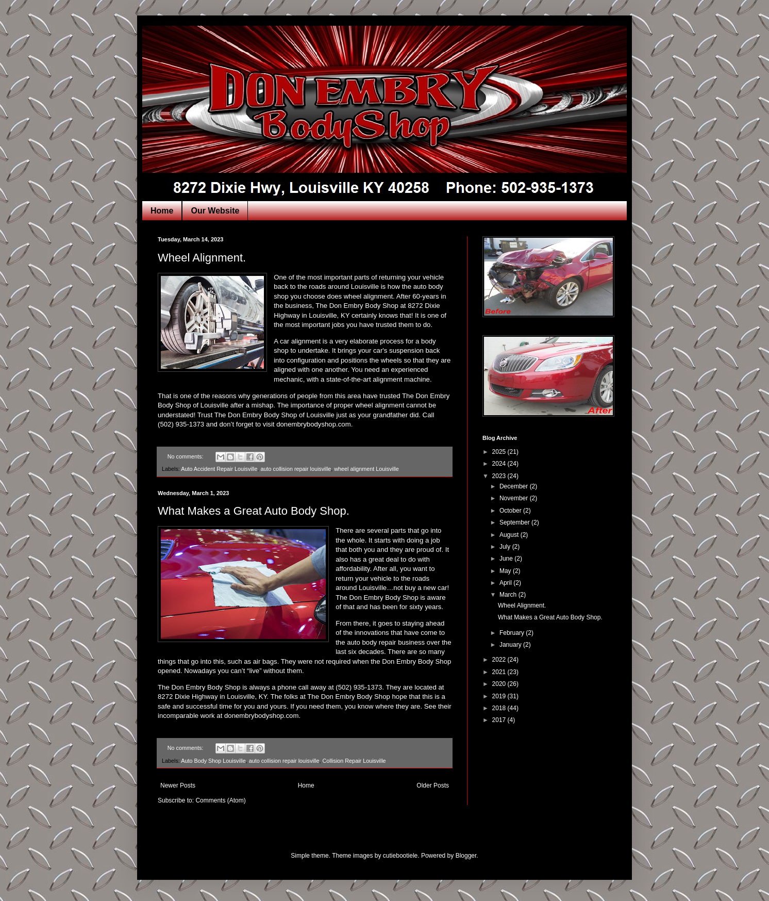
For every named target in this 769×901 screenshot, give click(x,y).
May (506, 571)
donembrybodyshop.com (313, 424)
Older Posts (432, 785)
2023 (500, 476)
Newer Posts (177, 785)
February (512, 632)
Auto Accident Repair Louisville (219, 469)
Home (162, 210)
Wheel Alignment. (202, 257)
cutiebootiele (400, 855)
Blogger (466, 855)
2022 (500, 659)
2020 (500, 683)
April (506, 582)
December (514, 486)
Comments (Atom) (220, 800)
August (510, 534)
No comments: (186, 456)
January (511, 644)
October (511, 510)
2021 (500, 672)
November (514, 498)
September (515, 522)
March (509, 594)
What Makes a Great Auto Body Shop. (253, 510)
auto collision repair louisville (295, 469)
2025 (500, 451)
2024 (500, 463)
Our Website (215, 210)
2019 (500, 696)
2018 (500, 708)
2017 (500, 720)
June (506, 558)
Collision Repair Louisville (354, 761)
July (505, 546)
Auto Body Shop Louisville (213, 761)
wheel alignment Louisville (366, 469)
